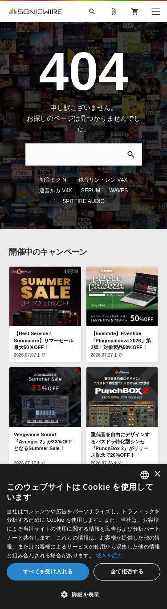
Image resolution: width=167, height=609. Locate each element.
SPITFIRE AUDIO (111, 180)
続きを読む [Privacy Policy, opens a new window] (109, 555)
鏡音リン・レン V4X (81, 169)
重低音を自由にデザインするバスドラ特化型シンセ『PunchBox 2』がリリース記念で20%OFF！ (120, 423)
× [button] (157, 474)
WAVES (72, 180)
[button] (83, 594)
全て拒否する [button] (126, 571)
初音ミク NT (34, 169)
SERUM (43, 180)
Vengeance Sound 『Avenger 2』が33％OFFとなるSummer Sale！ (43, 420)
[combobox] (144, 475)
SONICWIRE (35, 11)
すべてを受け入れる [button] (48, 571)
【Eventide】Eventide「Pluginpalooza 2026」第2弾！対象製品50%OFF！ (121, 319)
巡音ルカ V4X (131, 169)
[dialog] (83, 536)
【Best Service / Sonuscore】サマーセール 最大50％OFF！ (43, 319)
